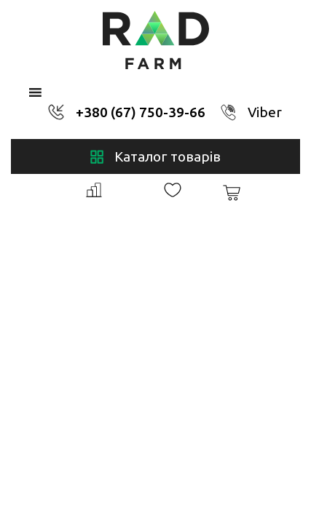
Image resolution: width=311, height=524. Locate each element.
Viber (265, 112)
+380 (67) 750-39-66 (140, 112)
